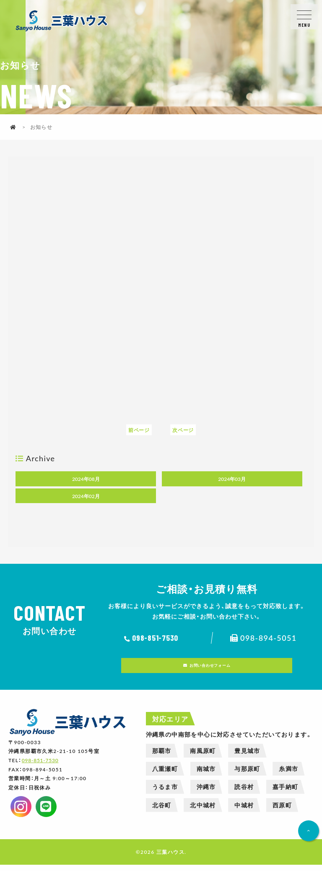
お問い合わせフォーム (211, 668)
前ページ (138, 430)
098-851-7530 (158, 638)
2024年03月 (232, 479)
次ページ (183, 430)
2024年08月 (86, 479)
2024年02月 (86, 496)
